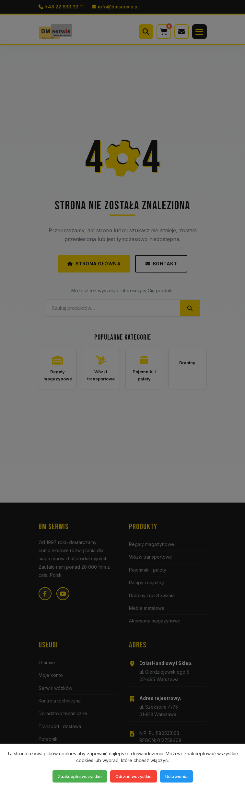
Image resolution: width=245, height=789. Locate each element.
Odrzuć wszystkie (133, 776)
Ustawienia (176, 776)
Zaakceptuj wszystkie (80, 776)
